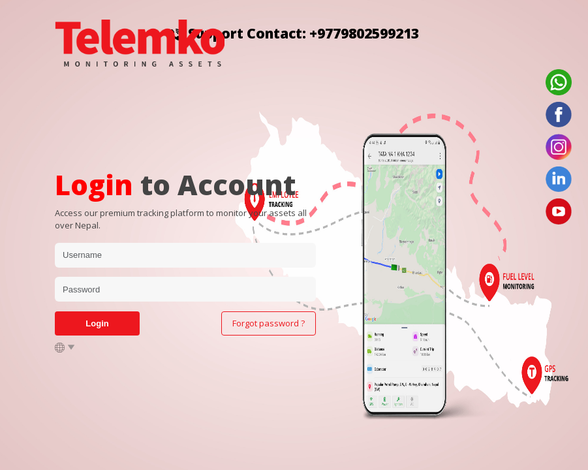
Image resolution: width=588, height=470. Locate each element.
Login (96, 323)
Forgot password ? (268, 323)
